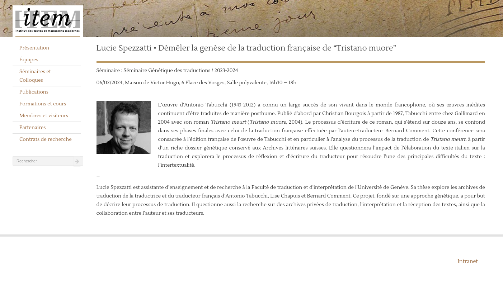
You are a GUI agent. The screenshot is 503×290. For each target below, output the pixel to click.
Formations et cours (42, 104)
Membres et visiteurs (43, 116)
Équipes (28, 60)
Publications (33, 92)
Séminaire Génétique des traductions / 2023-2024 (180, 70)
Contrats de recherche (45, 139)
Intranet (467, 261)
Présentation (34, 48)
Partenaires (32, 127)
